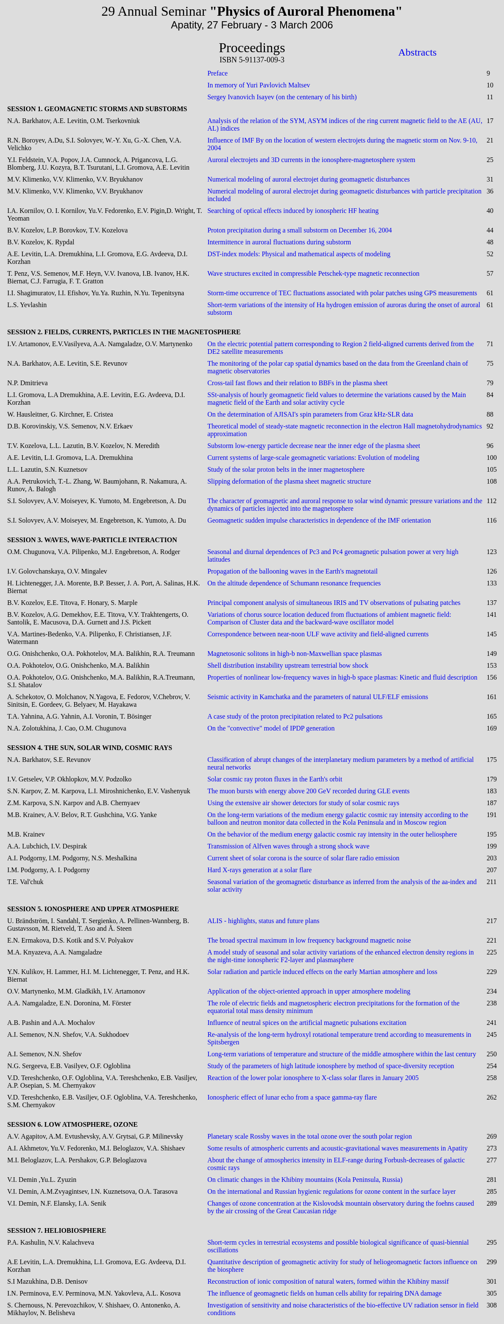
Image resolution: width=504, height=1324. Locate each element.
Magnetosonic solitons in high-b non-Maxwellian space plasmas (294, 653)
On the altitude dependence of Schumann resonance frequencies (294, 583)
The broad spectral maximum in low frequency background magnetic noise (309, 940)
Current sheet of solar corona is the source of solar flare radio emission (303, 858)
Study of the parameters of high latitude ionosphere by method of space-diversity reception (330, 1065)
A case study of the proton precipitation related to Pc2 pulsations (294, 716)
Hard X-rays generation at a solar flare (259, 869)
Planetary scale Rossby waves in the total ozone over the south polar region (309, 1136)
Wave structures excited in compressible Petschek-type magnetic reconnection (313, 273)
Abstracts (417, 52)
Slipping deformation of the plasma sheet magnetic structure (289, 481)
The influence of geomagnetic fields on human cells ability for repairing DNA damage (324, 1293)
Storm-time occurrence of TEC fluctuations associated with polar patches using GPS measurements (342, 293)
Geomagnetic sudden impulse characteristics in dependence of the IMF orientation (319, 520)
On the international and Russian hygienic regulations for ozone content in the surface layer (331, 1191)
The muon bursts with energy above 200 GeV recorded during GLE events (308, 791)
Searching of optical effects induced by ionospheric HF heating (293, 210)
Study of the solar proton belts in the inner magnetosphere (286, 469)
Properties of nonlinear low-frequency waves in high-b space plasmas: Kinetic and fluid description (342, 677)
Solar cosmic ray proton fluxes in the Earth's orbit (274, 779)
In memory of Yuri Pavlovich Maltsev (258, 85)
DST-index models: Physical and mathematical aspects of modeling (298, 254)
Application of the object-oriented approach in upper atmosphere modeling (308, 991)
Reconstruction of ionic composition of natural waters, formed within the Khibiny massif (328, 1281)
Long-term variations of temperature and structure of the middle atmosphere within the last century (341, 1054)
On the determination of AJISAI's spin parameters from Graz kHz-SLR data (310, 414)
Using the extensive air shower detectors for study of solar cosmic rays (303, 802)
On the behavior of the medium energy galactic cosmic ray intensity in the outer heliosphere (332, 834)
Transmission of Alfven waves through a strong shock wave (288, 846)
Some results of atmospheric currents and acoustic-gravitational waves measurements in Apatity (337, 1148)
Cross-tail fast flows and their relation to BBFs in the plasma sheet (297, 382)
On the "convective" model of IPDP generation (270, 728)
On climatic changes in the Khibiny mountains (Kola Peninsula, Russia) (304, 1179)
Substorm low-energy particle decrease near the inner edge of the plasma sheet (313, 445)
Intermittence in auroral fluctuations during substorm (279, 242)
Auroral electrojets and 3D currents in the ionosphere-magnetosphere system (311, 159)
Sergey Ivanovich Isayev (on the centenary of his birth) (281, 97)
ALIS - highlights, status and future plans (263, 920)
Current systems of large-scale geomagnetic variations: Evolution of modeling (313, 457)
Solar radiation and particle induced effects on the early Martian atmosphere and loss (322, 971)
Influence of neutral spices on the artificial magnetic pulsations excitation (307, 1022)
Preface (217, 73)
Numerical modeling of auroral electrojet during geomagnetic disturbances (308, 179)
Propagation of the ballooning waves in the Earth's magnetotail (292, 571)
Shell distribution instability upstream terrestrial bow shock (287, 665)
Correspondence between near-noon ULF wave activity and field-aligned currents (318, 634)
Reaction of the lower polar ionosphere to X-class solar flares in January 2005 (313, 1077)
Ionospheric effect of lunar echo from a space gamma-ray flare (292, 1097)
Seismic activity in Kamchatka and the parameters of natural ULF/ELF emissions (317, 696)
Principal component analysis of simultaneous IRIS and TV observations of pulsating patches (333, 602)
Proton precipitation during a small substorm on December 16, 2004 (299, 230)
